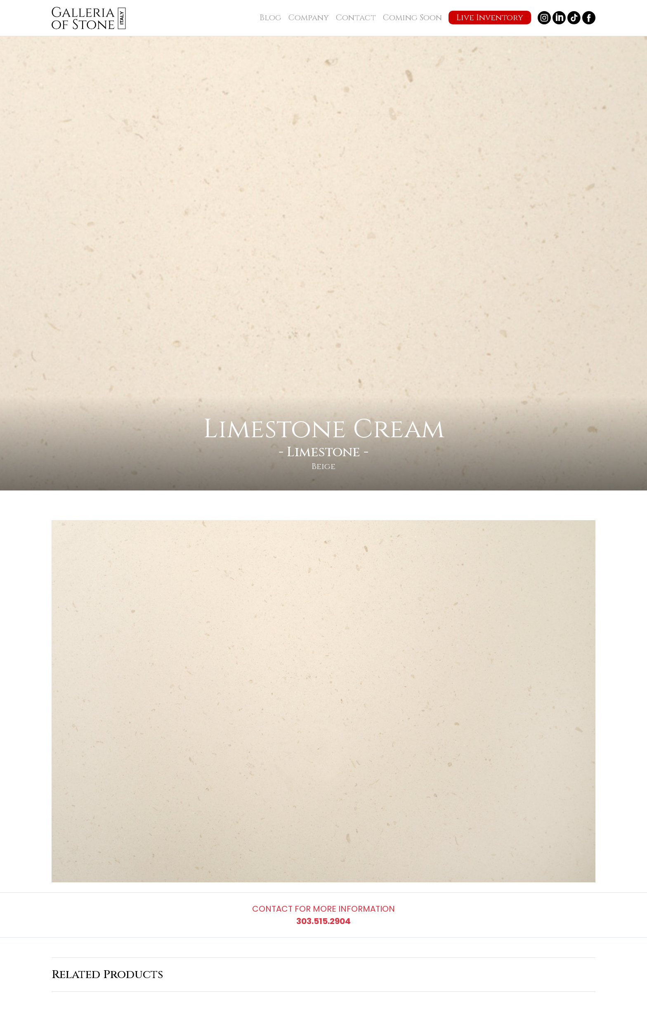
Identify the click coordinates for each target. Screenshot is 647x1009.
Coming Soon (412, 17)
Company (308, 17)
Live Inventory (489, 17)
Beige (323, 466)
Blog (270, 17)
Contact (355, 17)
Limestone (323, 452)
